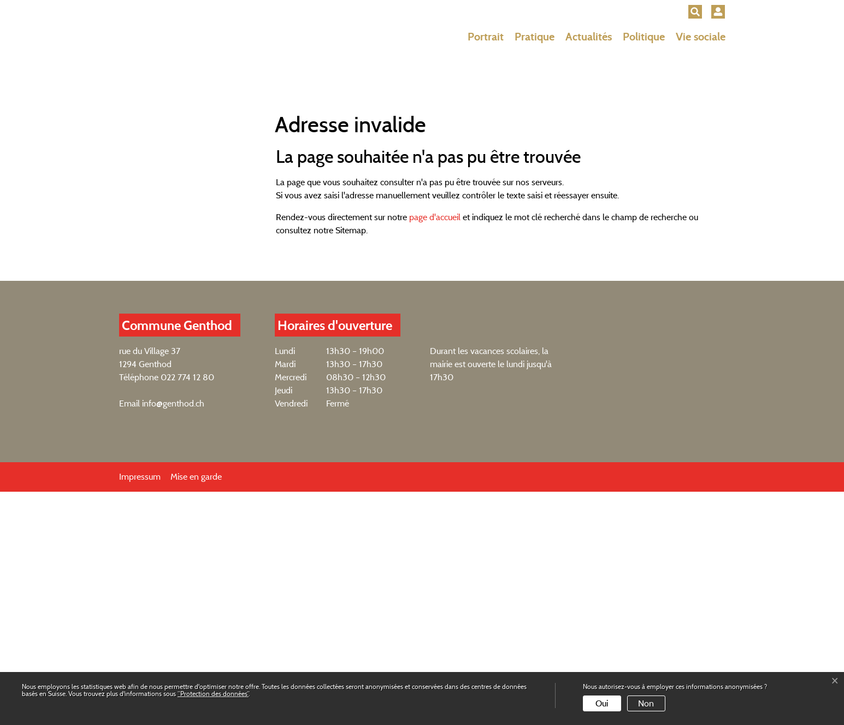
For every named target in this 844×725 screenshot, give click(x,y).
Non (646, 703)
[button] (695, 11)
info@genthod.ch (173, 637)
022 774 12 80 (187, 610)
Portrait (486, 36)
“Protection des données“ (213, 693)
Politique (644, 36)
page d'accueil (435, 450)
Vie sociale (700, 36)
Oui (601, 703)
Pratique (534, 36)
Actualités (588, 36)
